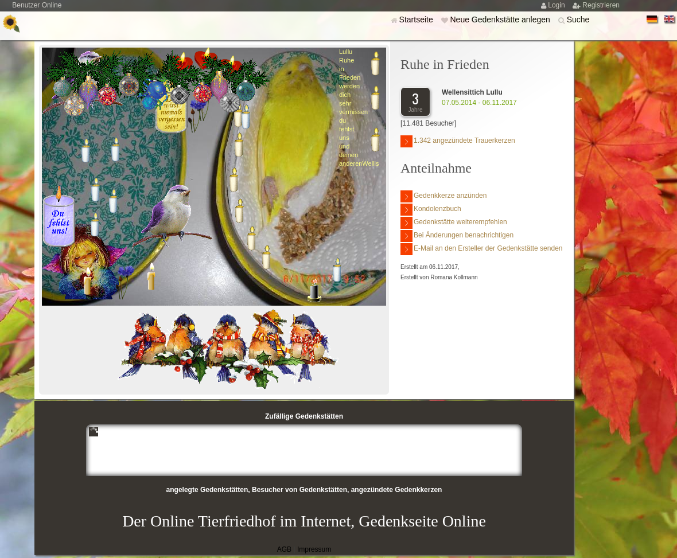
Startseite (417, 19)
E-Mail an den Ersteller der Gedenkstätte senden (481, 249)
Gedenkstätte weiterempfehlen (453, 223)
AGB (284, 549)
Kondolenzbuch (430, 210)
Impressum (314, 549)
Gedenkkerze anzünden (443, 196)
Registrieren (601, 5)
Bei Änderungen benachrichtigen (456, 236)
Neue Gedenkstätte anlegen (501, 19)
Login (557, 5)
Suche (578, 19)
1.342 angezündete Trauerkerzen (457, 141)
